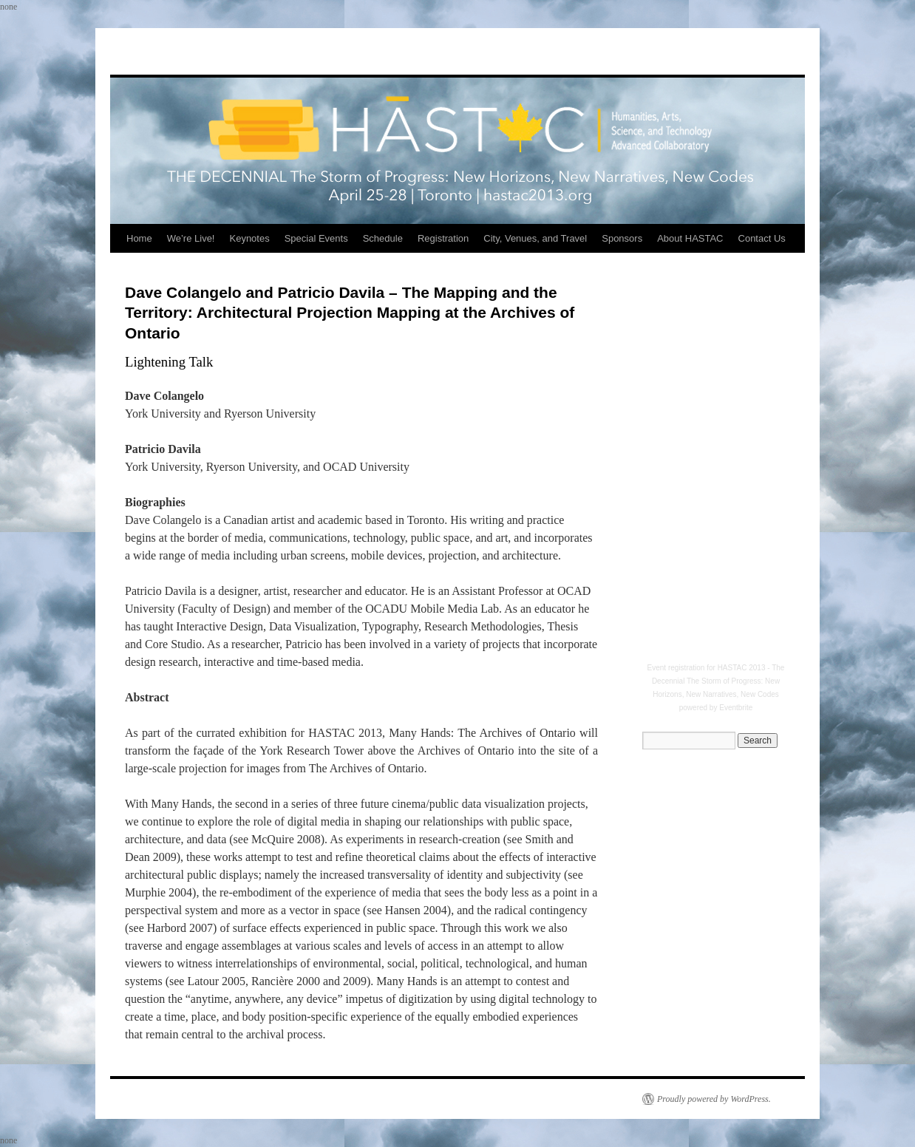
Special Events (316, 238)
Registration (443, 238)
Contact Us (762, 238)
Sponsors (622, 238)
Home (139, 238)
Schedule (383, 238)
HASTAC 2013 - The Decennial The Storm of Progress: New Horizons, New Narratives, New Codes (718, 681)
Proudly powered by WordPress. (714, 1099)
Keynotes (249, 238)
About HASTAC (690, 238)
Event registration (676, 668)
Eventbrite (735, 708)
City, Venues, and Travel (535, 238)
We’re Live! (191, 238)
